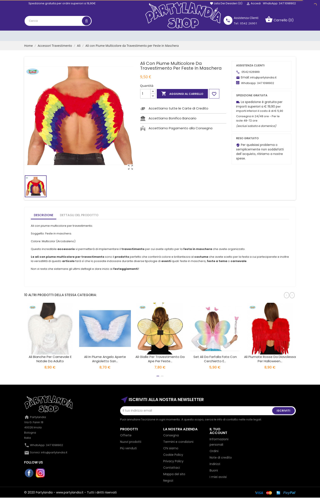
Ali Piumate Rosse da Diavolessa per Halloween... (270, 358)
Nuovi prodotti (130, 442)
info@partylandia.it (263, 77)
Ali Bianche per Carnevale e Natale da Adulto (50, 358)
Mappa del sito (174, 474)
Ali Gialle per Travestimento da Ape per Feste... (160, 358)
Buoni (214, 470)
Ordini (214, 451)
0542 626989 (251, 72)
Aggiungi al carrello (182, 94)
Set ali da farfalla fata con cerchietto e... (215, 358)
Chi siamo (170, 448)
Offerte (126, 435)
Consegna (171, 435)
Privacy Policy (173, 461)
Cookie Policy (173, 455)
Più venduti (128, 448)
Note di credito (221, 457)
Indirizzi (215, 464)
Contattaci (171, 467)
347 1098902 (265, 83)
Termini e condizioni (178, 442)
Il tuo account (218, 431)
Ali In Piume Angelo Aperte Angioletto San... (105, 358)
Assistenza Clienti (246, 18)
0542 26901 (248, 23)
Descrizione (43, 215)
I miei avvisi (218, 477)
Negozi (168, 480)
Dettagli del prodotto (79, 215)
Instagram (40, 473)
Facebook (29, 473)
